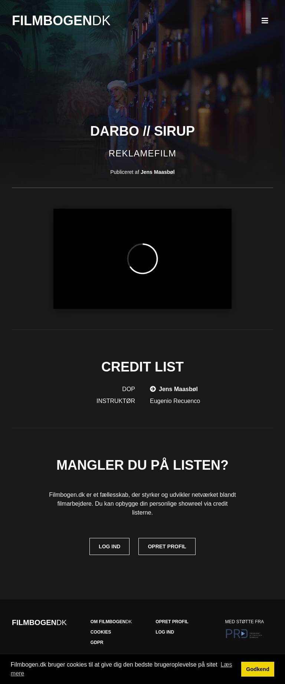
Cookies (101, 632)
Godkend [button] (257, 669)
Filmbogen (61, 20)
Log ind (109, 546)
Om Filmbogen (111, 621)
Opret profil (167, 546)
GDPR (97, 642)
